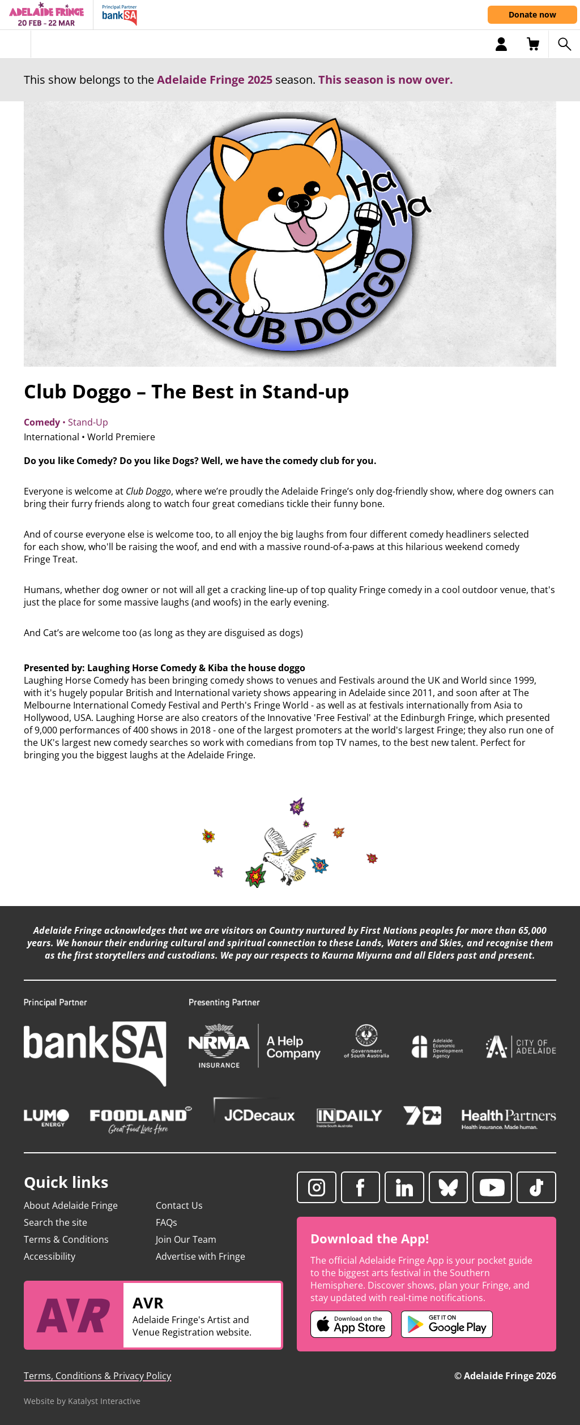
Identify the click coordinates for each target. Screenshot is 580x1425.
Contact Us (179, 1205)
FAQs (166, 1222)
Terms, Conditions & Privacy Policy (97, 1376)
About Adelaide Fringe (71, 1205)
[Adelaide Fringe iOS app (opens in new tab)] (351, 1324)
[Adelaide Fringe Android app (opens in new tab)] (447, 1324)
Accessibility (49, 1256)
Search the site (55, 1222)
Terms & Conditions (66, 1239)
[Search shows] (564, 44)
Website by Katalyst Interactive (82, 1401)
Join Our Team (186, 1239)
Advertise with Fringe (200, 1256)
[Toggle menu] (15, 44)
